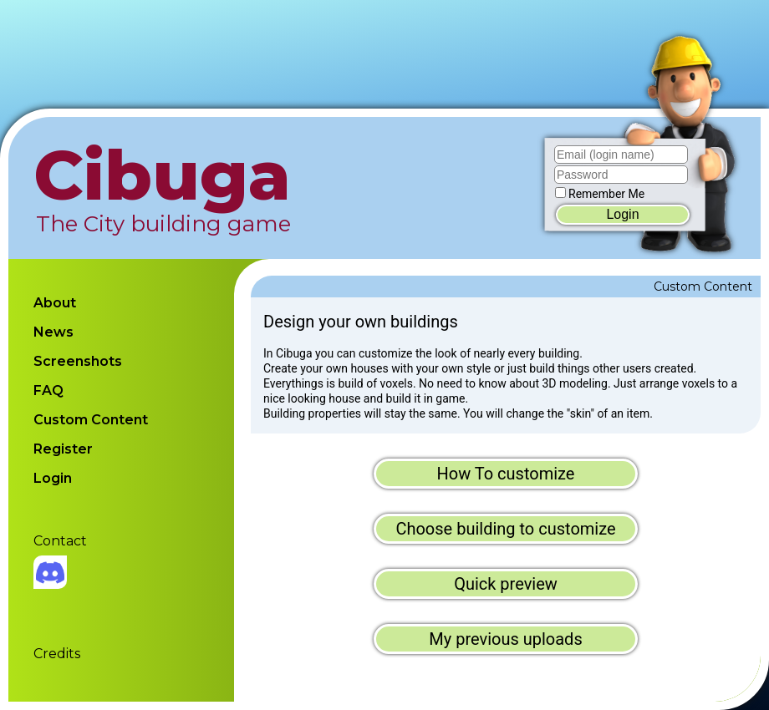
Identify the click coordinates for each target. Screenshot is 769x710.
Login (622, 214)
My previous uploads (505, 639)
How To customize (506, 474)
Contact (60, 541)
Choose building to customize (505, 529)
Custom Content (90, 420)
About (54, 303)
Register (63, 449)
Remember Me (606, 193)
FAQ (48, 390)
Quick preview (506, 584)
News (53, 332)
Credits (56, 654)
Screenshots (77, 361)
